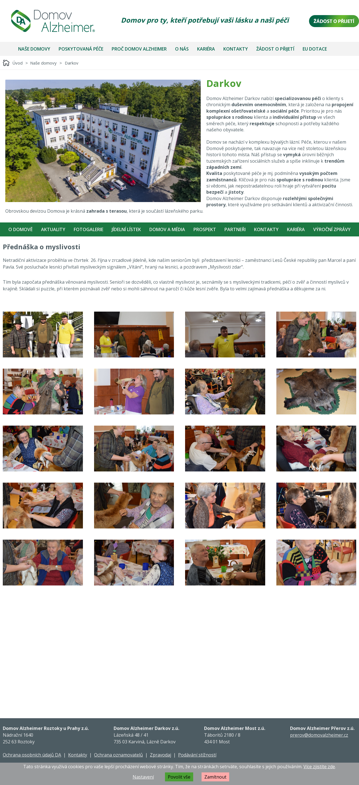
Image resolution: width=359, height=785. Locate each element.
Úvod (17, 63)
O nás (182, 49)
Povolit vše (179, 777)
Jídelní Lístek (126, 229)
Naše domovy (34, 49)
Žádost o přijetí (275, 49)
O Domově (20, 229)
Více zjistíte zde (319, 766)
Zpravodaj (160, 755)
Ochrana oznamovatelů (118, 755)
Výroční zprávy (332, 229)
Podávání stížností (197, 755)
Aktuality (53, 229)
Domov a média (167, 229)
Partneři (235, 229)
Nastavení (143, 777)
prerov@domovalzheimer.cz (319, 735)
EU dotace (315, 49)
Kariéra (206, 49)
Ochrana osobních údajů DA (32, 755)
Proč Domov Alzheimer (139, 49)
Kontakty (235, 49)
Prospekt (204, 229)
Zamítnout (215, 777)
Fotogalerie (88, 229)
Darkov (71, 63)
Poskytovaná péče (81, 49)
